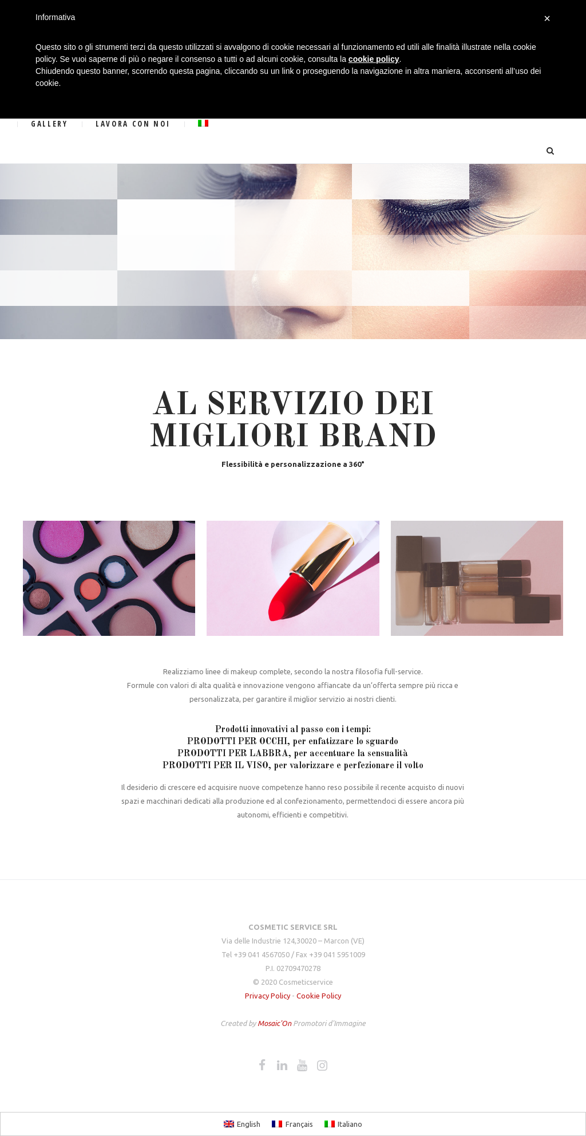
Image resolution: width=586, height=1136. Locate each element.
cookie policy (374, 59)
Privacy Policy (267, 996)
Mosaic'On (275, 1023)
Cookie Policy (318, 996)
